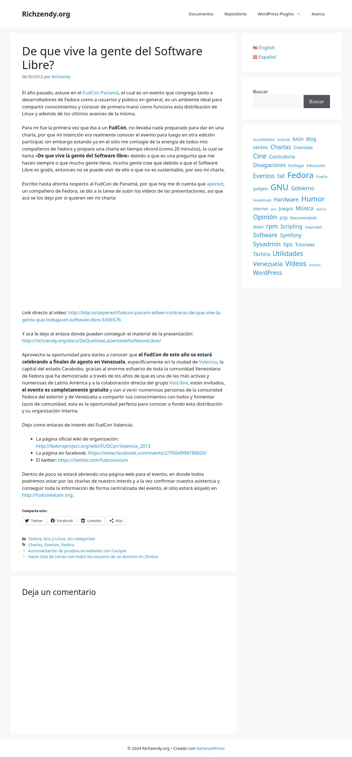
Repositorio (235, 14)
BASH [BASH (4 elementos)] (298, 139)
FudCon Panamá (100, 92)
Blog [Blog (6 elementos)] (311, 139)
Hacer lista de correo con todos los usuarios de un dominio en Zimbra (93, 556)
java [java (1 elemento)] (273, 209)
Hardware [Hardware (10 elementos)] (286, 199)
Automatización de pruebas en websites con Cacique (77, 550)
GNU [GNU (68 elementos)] (279, 187)
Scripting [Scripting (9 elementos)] (291, 226)
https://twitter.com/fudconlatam (93, 460)
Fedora (34, 538)
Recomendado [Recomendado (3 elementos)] (303, 217)
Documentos (201, 14)
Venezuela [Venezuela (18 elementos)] (268, 263)
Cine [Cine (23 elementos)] (259, 156)
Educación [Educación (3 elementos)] (316, 165)
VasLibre (178, 382)
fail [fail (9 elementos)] (281, 176)
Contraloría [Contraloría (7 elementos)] (282, 156)
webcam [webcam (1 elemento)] (315, 265)
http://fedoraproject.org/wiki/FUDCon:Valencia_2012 (93, 446)
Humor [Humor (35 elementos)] (313, 199)
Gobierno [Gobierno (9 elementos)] (302, 188)
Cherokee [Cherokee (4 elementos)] (303, 147)
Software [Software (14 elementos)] (265, 235)
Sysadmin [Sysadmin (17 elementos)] (267, 244)
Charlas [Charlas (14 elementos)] (280, 147)
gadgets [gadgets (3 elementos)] (260, 188)
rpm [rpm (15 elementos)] (272, 226)
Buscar (260, 91)
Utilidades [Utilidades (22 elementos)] (288, 253)
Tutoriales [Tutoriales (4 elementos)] (305, 245)
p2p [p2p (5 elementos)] (284, 217)
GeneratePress (210, 748)
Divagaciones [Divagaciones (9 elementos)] (269, 165)
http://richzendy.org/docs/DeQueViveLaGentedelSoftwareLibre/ (91, 340)
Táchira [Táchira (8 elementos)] (261, 253)
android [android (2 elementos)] (283, 139)
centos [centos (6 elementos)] (260, 147)
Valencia (208, 362)
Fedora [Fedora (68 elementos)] (300, 175)
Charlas (35, 544)
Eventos (52, 544)
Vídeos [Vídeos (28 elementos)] (295, 263)
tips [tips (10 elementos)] (288, 244)
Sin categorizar (81, 538)
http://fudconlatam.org (47, 495)
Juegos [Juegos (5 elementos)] (286, 208)
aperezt (215, 184)
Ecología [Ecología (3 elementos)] (296, 165)
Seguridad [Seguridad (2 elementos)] (313, 227)
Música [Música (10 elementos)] (305, 208)
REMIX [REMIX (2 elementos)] (258, 227)
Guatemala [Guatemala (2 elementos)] (262, 200)
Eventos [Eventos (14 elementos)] (264, 176)
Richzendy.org (46, 13)
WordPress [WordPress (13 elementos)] (267, 273)
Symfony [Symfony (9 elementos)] (290, 235)
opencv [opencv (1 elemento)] (321, 209)
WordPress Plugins (282, 14)
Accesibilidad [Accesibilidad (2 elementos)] (263, 139)
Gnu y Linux (54, 538)
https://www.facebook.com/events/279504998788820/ (147, 453)
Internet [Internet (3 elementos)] (260, 208)
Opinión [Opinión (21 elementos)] (265, 216)
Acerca (318, 14)
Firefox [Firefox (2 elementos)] (322, 176)
